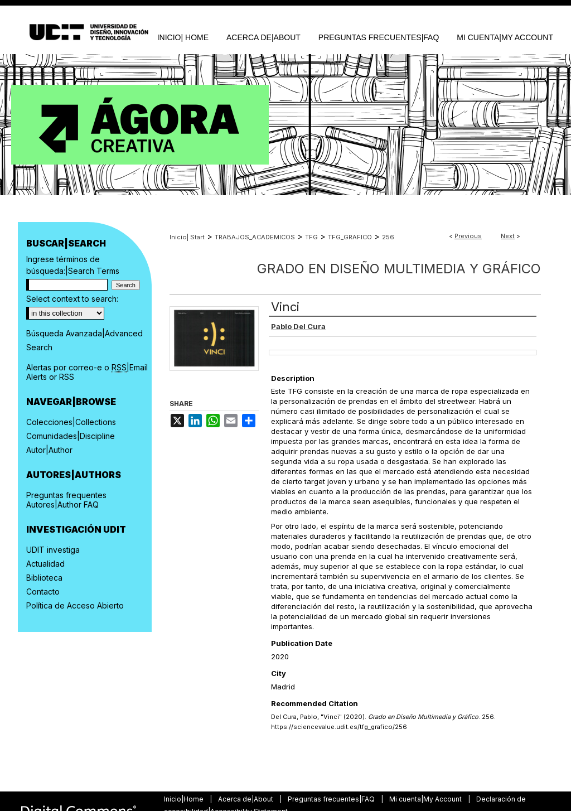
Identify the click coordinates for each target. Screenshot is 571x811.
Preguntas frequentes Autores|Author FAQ (66, 499)
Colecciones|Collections (71, 422)
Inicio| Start (187, 237)
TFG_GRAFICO (350, 237)
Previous (468, 236)
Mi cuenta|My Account (426, 799)
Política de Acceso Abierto (75, 605)
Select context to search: (72, 298)
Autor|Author (49, 450)
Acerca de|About (246, 799)
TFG (311, 237)
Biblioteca (44, 577)
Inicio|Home (184, 799)
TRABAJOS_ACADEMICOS (255, 237)
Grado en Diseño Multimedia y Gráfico (399, 268)
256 (388, 237)
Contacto (43, 591)
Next (508, 236)
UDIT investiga (53, 549)
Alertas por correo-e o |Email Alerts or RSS (87, 372)
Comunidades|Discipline (70, 436)
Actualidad (45, 563)
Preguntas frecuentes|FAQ (332, 799)
